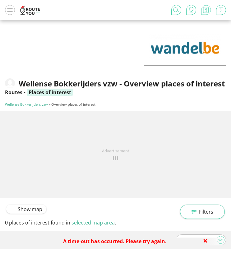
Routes (13, 92)
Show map (26, 209)
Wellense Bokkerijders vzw (26, 104)
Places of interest (50, 92)
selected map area (93, 222)
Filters (202, 211)
